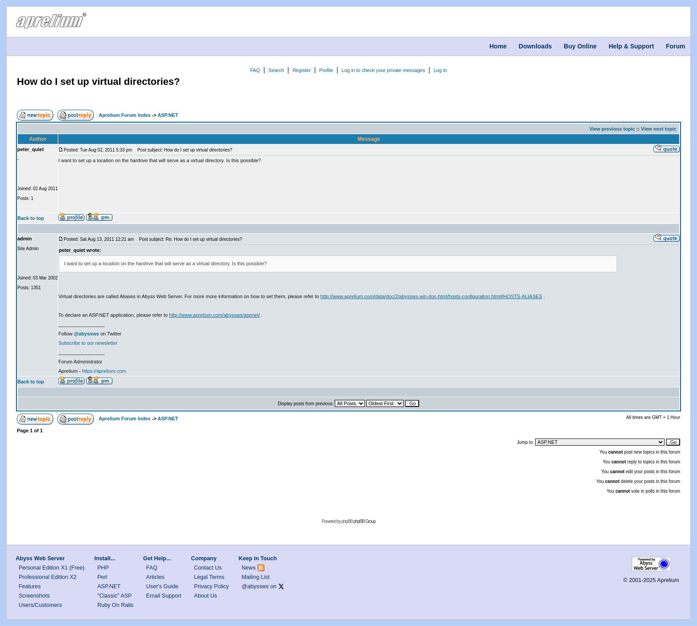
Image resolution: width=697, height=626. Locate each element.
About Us (205, 596)
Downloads (535, 46)
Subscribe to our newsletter (87, 343)
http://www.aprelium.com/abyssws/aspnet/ (214, 315)
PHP (103, 568)
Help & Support (631, 46)
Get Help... (157, 558)
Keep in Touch (258, 558)
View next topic (659, 129)
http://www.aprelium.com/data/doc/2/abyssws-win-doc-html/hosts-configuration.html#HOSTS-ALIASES (431, 296)
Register (301, 70)
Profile (326, 70)
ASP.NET (167, 115)
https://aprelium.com (104, 371)
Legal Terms (209, 577)
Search (276, 70)
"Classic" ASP (114, 596)
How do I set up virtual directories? (98, 81)
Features (30, 586)
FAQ (255, 70)
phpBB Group (364, 521)
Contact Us (208, 568)
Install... (104, 558)
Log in (440, 70)
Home (498, 46)
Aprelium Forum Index (125, 115)
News (249, 568)
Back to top (30, 218)
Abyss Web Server (40, 558)
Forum (675, 46)
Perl (102, 577)
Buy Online (580, 46)
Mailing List (256, 577)
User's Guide (162, 586)
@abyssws (255, 586)
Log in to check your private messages (383, 70)
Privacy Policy (211, 586)
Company (203, 558)
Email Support (163, 596)
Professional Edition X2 (47, 577)
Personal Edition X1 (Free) (51, 568)
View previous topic (612, 129)
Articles (155, 577)
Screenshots (34, 596)
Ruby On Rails (115, 605)
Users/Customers (40, 605)
